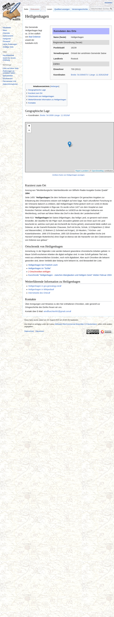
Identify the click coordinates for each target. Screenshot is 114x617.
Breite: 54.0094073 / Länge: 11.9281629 (88, 75)
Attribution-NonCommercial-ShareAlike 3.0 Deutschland (76, 324)
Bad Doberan (35, 37)
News (5, 30)
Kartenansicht (8, 36)
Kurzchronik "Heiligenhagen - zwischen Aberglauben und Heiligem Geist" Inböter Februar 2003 (69, 275)
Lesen (50, 9)
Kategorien (7, 39)
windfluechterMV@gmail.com (56, 311)
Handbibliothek (8, 55)
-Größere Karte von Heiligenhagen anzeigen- (68, 175)
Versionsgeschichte (81, 9)
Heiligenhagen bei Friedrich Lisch (43, 265)
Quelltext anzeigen (62, 9)
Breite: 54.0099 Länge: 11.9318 (54, 115)
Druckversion (8, 79)
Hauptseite (7, 28)
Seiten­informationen (10, 84)
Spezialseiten (8, 76)
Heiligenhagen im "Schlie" (39, 268)
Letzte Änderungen (10, 44)
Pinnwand (6, 41)
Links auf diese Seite (10, 68)
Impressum (40, 331)
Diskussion (34, 9)
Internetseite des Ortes (38, 293)
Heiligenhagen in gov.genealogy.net (44, 286)
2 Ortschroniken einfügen (39, 271)
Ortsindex (6, 33)
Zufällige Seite (8, 47)
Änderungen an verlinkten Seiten (9, 72)
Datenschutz (29, 331)
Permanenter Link (9, 81)
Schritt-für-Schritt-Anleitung (9, 59)
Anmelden (108, 3)
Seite (26, 9)
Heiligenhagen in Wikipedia (40, 289)
